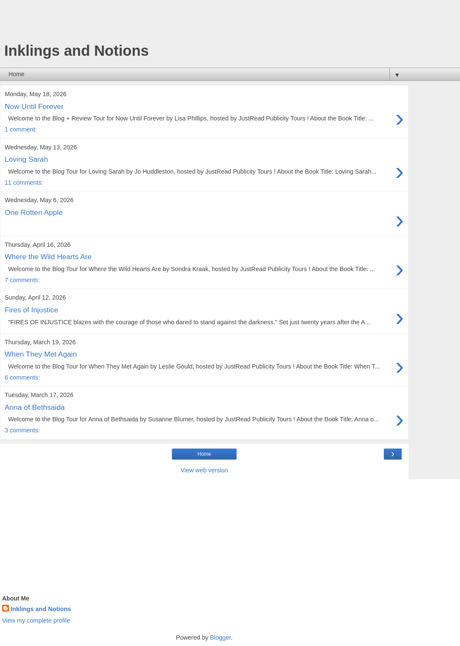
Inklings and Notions (41, 609)
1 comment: (21, 129)
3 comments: (22, 430)
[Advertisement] (204, 23)
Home (204, 454)
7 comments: (22, 280)
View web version (204, 470)
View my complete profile (36, 620)
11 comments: (24, 182)
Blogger (220, 637)
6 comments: (22, 377)
